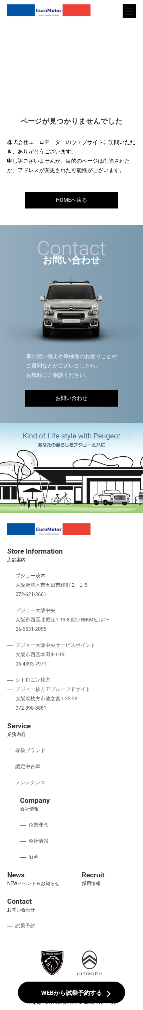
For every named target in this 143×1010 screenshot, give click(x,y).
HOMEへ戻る (71, 200)
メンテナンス (30, 782)
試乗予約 (25, 926)
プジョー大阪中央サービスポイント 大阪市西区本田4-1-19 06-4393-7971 (55, 654)
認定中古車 (27, 766)
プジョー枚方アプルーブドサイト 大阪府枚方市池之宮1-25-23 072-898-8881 (53, 698)
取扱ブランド (30, 750)
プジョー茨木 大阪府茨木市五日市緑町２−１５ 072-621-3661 (52, 585)
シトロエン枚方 (32, 680)
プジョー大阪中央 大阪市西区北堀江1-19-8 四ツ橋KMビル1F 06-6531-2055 (62, 619)
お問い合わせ (71, 398)
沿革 (33, 857)
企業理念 (38, 825)
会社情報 (38, 841)
